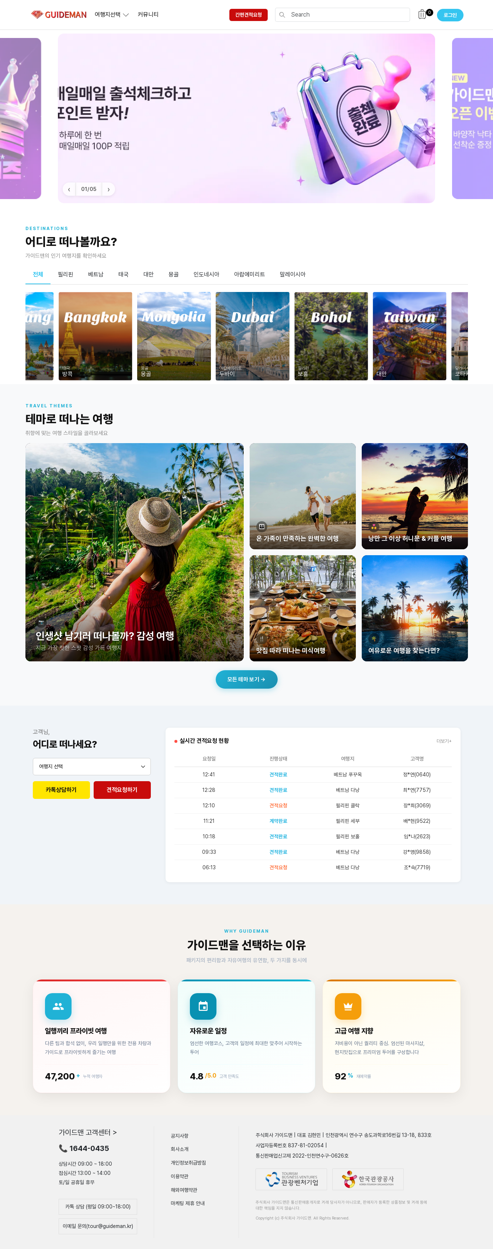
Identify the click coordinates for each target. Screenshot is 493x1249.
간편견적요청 (248, 15)
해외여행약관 (184, 1190)
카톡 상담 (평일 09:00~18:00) (98, 1207)
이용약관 (179, 1176)
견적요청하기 (122, 789)
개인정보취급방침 (188, 1163)
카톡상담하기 (61, 789)
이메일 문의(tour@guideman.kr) (98, 1226)
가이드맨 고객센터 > (88, 1132)
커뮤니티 (148, 14)
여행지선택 (108, 14)
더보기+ (444, 741)
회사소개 (179, 1149)
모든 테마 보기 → (247, 679)
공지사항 (179, 1135)
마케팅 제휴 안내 (188, 1203)
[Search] (348, 15)
